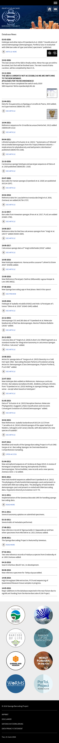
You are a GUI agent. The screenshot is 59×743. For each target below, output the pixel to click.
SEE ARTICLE (10, 171)
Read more (10, 505)
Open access (11, 454)
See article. (11, 154)
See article (10, 111)
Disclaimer (6, 719)
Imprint (5, 714)
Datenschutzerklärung (12, 724)
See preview (11, 294)
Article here (11, 52)
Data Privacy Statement (12, 728)
